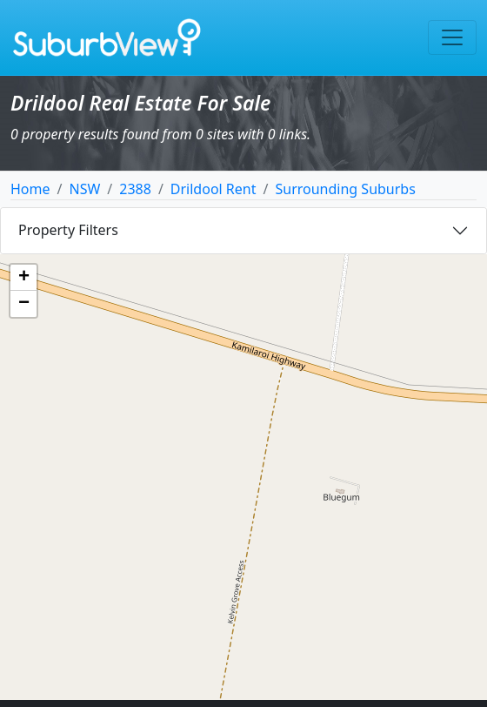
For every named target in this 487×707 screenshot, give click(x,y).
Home (30, 189)
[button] (23, 278)
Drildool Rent (213, 189)
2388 (135, 189)
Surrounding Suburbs (345, 189)
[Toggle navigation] (452, 37)
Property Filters (68, 229)
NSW (84, 189)
